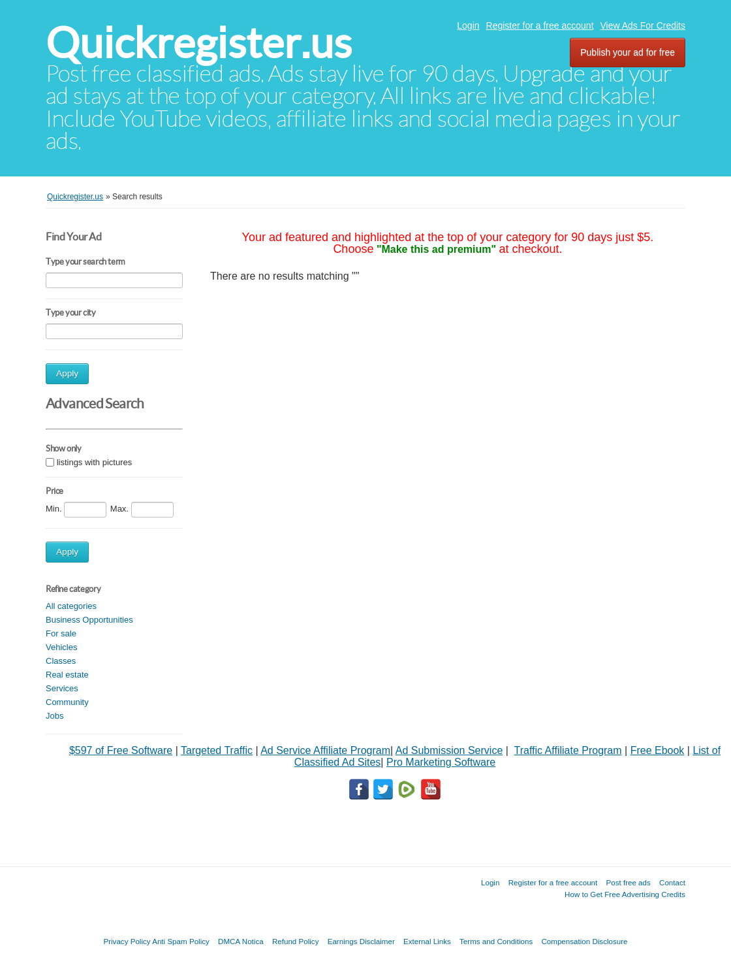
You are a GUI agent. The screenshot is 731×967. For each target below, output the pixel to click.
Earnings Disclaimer (361, 941)
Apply (67, 373)
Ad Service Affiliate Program (325, 750)
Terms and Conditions (496, 941)
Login (468, 25)
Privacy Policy (126, 941)
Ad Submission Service (449, 750)
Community (67, 702)
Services (62, 688)
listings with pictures (94, 463)
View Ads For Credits (642, 25)
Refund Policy (295, 941)
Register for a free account (540, 25)
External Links (427, 941)
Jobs (54, 716)
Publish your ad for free (627, 52)
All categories (71, 606)
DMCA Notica (241, 941)
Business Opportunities (89, 620)
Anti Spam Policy (181, 941)
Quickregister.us (199, 43)
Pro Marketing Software (440, 762)
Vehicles (61, 647)
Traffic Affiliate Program (567, 750)
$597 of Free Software (120, 750)
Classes (61, 661)
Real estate (67, 675)
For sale (61, 633)
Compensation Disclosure (584, 941)
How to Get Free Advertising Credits (625, 894)
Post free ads (628, 882)
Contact (672, 882)
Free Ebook (657, 750)
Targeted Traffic (217, 750)
